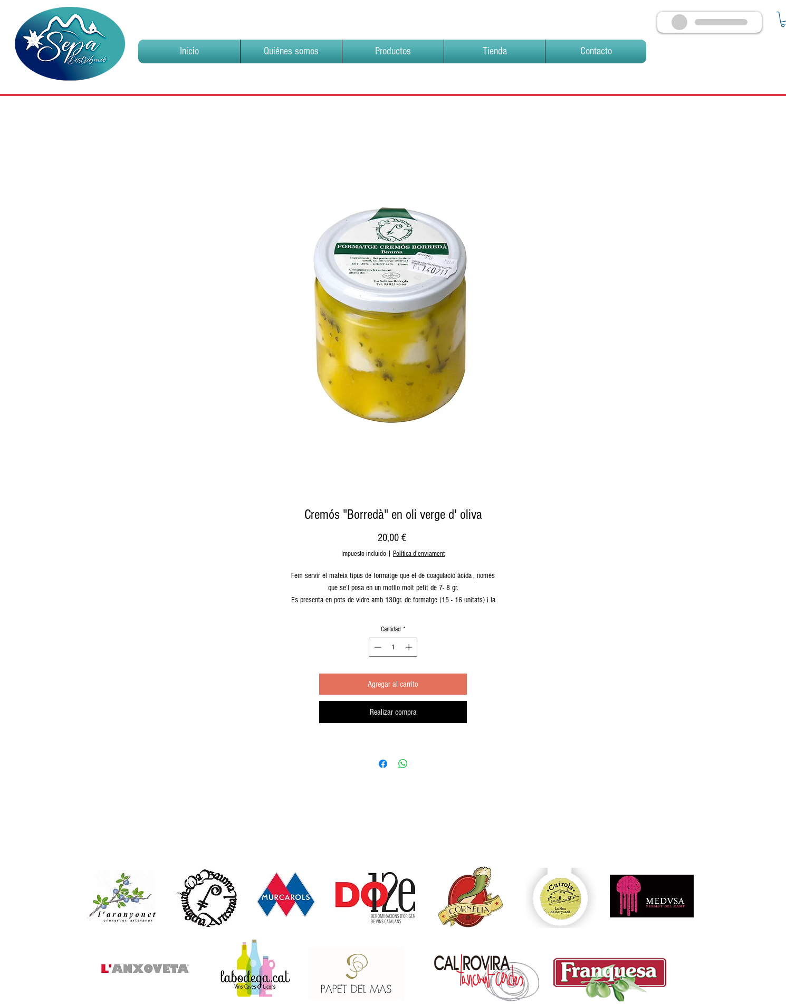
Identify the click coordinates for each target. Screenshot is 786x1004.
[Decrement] (376, 647)
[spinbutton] (393, 647)
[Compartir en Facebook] (383, 763)
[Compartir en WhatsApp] (403, 763)
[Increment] (410, 647)
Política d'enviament (419, 554)
